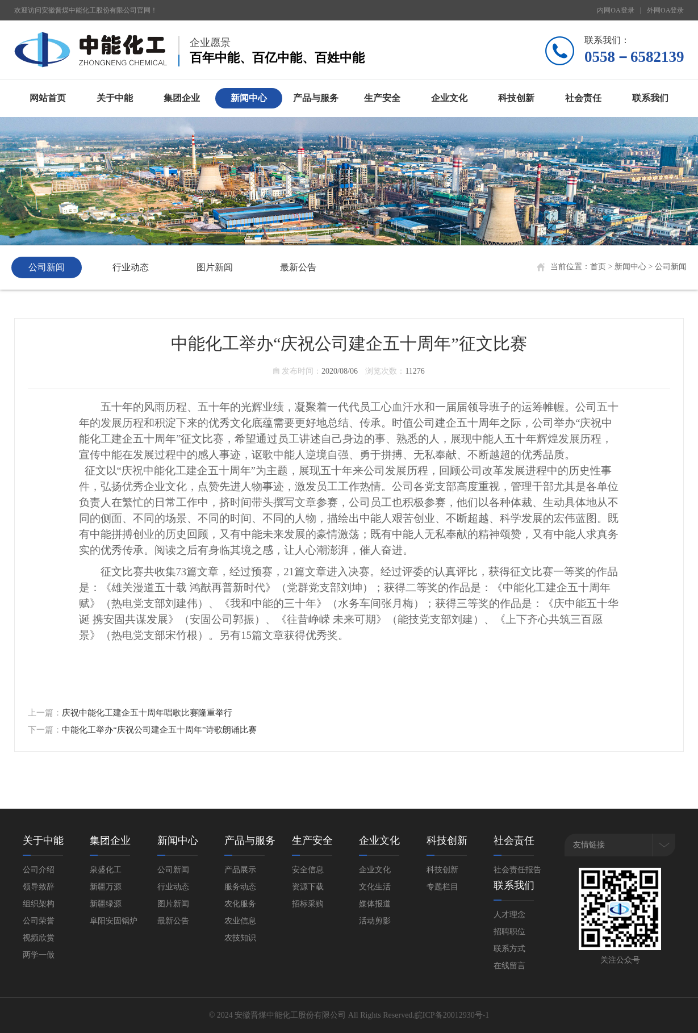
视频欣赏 (39, 938)
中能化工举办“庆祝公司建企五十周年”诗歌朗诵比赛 (159, 729)
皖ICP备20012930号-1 (452, 1015)
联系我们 (650, 98)
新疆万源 (106, 887)
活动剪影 (375, 921)
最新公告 (298, 267)
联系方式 (509, 948)
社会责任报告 (517, 869)
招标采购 (308, 904)
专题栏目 (442, 887)
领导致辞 (39, 887)
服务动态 (240, 887)
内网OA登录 (615, 10)
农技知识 (240, 938)
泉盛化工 (106, 869)
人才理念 (509, 914)
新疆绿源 (106, 904)
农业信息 (240, 921)
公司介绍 (39, 869)
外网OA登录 (665, 10)
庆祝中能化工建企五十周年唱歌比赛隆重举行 (147, 712)
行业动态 (130, 267)
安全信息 (308, 869)
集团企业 (182, 98)
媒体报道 (375, 904)
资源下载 (308, 887)
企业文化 (449, 98)
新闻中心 (249, 98)
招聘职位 (509, 931)
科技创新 (516, 98)
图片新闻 (215, 267)
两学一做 (39, 955)
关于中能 (115, 98)
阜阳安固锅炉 (113, 921)
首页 (598, 266)
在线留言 (509, 965)
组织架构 (39, 904)
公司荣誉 (39, 921)
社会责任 (583, 98)
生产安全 (382, 98)
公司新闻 (46, 267)
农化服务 (240, 904)
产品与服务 (315, 98)
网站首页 (48, 98)
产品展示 (240, 869)
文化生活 (375, 887)
